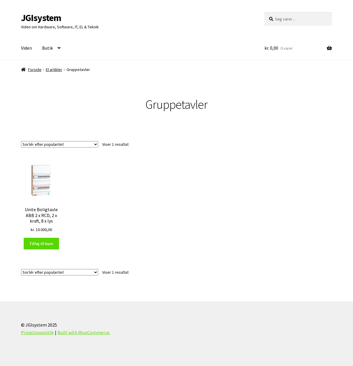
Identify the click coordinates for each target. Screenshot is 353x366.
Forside (34, 69)
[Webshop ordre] (59, 144)
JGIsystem (41, 18)
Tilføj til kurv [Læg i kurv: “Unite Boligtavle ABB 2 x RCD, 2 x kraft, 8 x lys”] (41, 243)
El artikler (54, 69)
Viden (26, 48)
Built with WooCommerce (83, 332)
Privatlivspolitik (37, 332)
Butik (47, 48)
